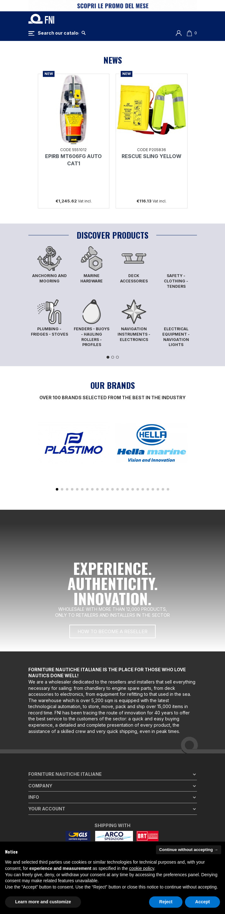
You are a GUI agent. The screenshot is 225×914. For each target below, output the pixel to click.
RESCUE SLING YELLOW (152, 156)
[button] (57, 489)
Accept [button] (202, 901)
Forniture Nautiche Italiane (65, 774)
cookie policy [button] (141, 868)
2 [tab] (112, 357)
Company (40, 785)
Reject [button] (165, 901)
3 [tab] (117, 357)
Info (33, 797)
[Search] (58, 33)
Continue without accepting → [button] (188, 849)
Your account (46, 808)
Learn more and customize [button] (43, 901)
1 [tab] (108, 357)
